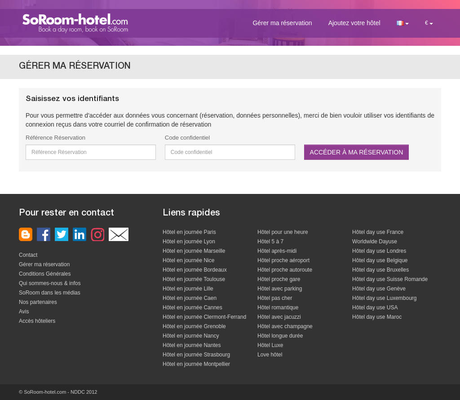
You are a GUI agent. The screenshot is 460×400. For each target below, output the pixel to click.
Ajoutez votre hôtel (354, 22)
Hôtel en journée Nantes (192, 345)
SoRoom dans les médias (49, 293)
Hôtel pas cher (274, 298)
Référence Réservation (55, 137)
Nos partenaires (38, 302)
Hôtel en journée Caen (190, 298)
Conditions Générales (45, 274)
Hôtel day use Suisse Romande (390, 279)
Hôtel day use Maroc (377, 317)
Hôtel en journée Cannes (192, 307)
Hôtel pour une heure (282, 232)
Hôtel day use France (377, 232)
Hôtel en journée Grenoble (194, 326)
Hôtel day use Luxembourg (384, 298)
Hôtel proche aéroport (283, 260)
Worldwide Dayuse (374, 241)
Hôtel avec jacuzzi (279, 317)
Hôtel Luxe (270, 345)
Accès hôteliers (37, 321)
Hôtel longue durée (280, 336)
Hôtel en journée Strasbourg (196, 355)
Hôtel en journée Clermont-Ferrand (204, 317)
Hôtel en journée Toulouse (194, 279)
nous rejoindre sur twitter (61, 234)
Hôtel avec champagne (285, 326)
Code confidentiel (187, 137)
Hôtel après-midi (276, 251)
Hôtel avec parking (279, 289)
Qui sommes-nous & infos (49, 283)
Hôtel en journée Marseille (194, 251)
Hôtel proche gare (278, 279)
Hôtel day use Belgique (379, 260)
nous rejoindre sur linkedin (79, 234)
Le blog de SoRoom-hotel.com (25, 234)
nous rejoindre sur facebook (43, 234)
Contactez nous (118, 234)
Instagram (97, 234)
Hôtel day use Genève (379, 289)
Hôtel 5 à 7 (270, 241)
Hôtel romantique (277, 307)
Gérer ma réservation (282, 22)
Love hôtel (269, 355)
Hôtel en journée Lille (188, 289)
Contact (28, 255)
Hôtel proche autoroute (284, 270)
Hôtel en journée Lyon (189, 241)
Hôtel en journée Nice (188, 260)
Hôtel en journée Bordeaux (195, 270)
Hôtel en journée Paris (189, 232)
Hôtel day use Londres (379, 251)
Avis (24, 311)
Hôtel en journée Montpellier (196, 364)
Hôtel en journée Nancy (191, 336)
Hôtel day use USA (375, 307)
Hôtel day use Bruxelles (380, 270)
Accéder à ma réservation (356, 152)
